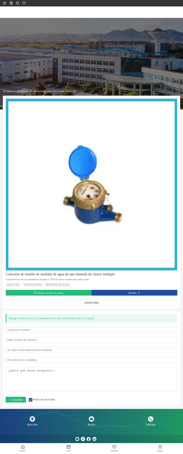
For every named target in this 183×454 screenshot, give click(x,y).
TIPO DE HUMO (33, 284)
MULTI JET (13, 284)
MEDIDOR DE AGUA (57, 284)
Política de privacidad (44, 399)
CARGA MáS (91, 302)
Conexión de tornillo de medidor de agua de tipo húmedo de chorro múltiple (60, 274)
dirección (32, 424)
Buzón (91, 424)
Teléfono (150, 424)
